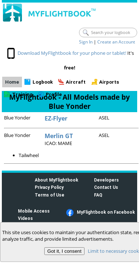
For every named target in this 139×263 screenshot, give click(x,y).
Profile (54, 94)
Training (22, 94)
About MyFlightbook (56, 180)
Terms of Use (49, 195)
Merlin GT (59, 136)
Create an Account (116, 42)
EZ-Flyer (56, 118)
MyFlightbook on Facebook (106, 212)
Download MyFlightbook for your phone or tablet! (72, 53)
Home (12, 82)
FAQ (98, 195)
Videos (25, 218)
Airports (109, 82)
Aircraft (76, 82)
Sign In (86, 42)
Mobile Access (34, 211)
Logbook (43, 82)
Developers (106, 180)
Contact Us (106, 187)
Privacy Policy (49, 187)
